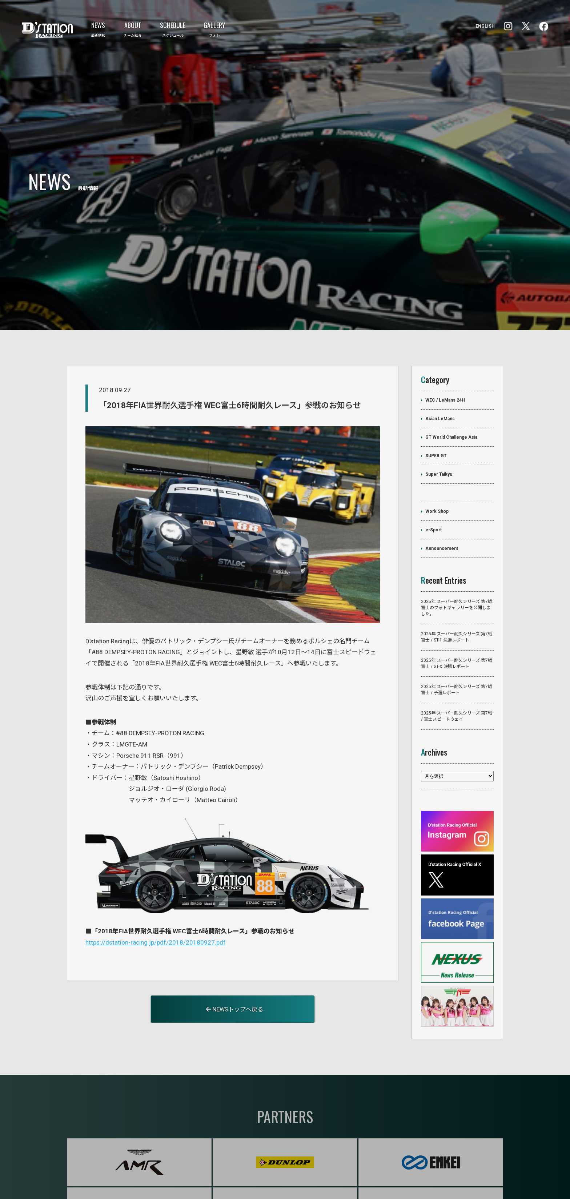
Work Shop (437, 479)
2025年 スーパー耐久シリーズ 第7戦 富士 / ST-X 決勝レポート (456, 631)
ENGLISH (485, 26)
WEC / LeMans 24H (445, 367)
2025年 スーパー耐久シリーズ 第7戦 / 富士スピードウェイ (456, 683)
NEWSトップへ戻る (234, 977)
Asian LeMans (440, 386)
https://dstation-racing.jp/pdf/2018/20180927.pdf (155, 909)
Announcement (441, 516)
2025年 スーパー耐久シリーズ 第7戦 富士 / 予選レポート (456, 657)
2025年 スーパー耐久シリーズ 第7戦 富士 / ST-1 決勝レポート (456, 604)
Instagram (543, 26)
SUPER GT (436, 423)
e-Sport (433, 497)
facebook (508, 26)
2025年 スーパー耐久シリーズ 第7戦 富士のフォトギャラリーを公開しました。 (456, 575)
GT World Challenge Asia (451, 404)
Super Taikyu (438, 441)
